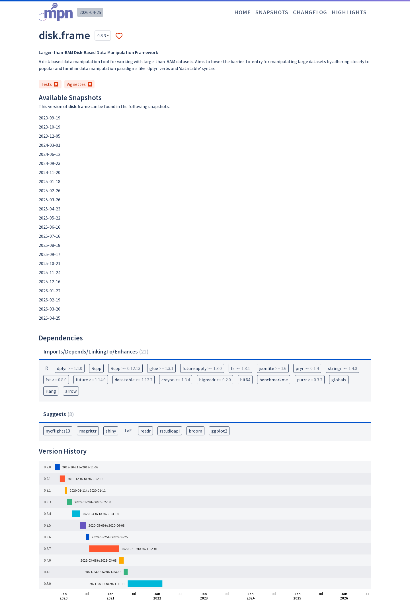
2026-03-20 (49, 309)
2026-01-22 (49, 290)
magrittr (88, 431)
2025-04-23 (49, 209)
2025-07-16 (49, 236)
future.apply (202, 368)
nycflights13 (58, 431)
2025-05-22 (49, 218)
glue (161, 368)
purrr (309, 379)
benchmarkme (273, 379)
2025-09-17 (49, 254)
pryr (307, 368)
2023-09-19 (49, 118)
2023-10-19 (49, 127)
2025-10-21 (49, 263)
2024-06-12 (49, 154)
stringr (342, 368)
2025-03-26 (49, 199)
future (91, 379)
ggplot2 (219, 431)
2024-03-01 (49, 145)
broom (195, 431)
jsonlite (272, 368)
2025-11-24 (49, 272)
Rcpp (96, 368)
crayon (175, 379)
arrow (71, 391)
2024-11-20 (49, 172)
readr (145, 431)
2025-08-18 (49, 245)
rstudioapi (170, 431)
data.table (133, 379)
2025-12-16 (49, 281)
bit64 (245, 379)
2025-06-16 (49, 227)
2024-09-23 (49, 163)
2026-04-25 (90, 12)
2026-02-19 (49, 300)
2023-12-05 (49, 136)
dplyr (69, 368)
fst (56, 379)
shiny (111, 431)
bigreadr (215, 379)
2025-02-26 (49, 190)
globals (338, 379)
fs (240, 368)
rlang (51, 391)
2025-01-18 (49, 181)
